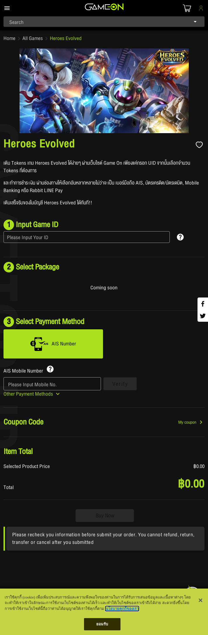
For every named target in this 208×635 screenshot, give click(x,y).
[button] (191, 422)
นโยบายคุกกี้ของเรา (122, 608)
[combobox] (104, 21)
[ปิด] (200, 600)
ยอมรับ (102, 624)
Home (9, 38)
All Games (32, 38)
